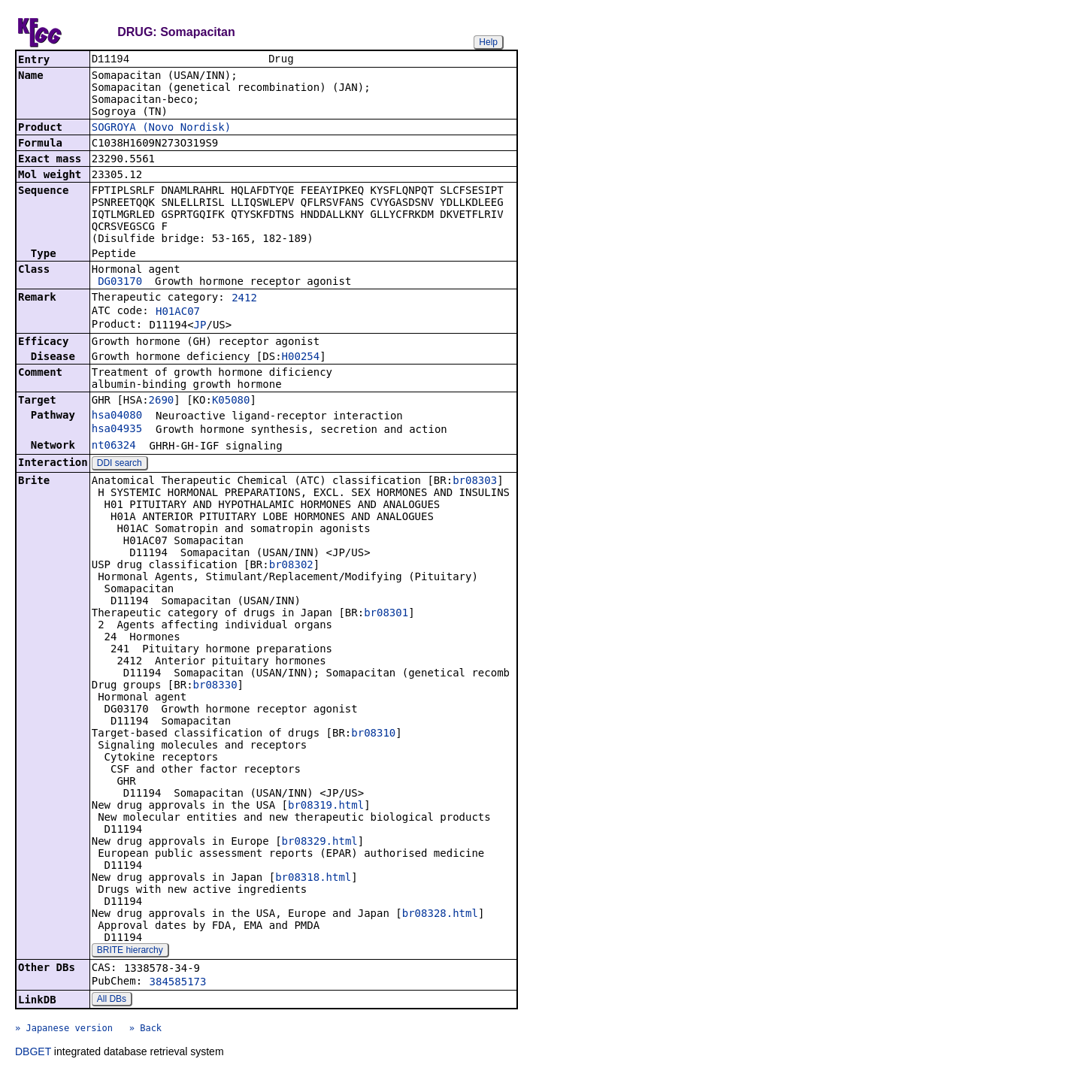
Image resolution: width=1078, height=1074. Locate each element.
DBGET (33, 1053)
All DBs (111, 1000)
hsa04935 (117, 430)
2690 (161, 401)
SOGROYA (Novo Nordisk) (161, 129)
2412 (244, 299)
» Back (145, 1029)
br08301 (386, 614)
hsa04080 (117, 416)
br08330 (215, 686)
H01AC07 (178, 313)
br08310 (373, 734)
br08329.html (320, 843)
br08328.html (440, 915)
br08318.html (313, 879)
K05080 (231, 401)
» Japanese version (64, 1029)
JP (200, 326)
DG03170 (120, 283)
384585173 (178, 983)
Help (488, 42)
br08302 (291, 566)
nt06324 (114, 446)
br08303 (475, 482)
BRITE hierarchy (130, 951)
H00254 (301, 358)
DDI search (119, 464)
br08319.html (326, 806)
